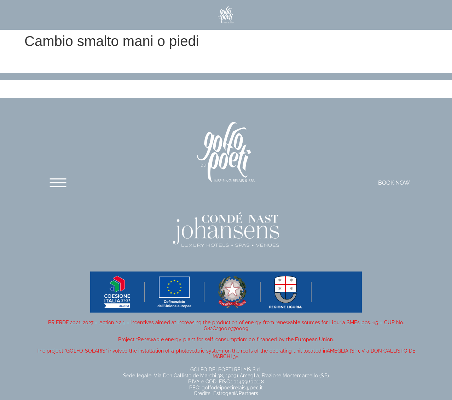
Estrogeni (224, 393)
